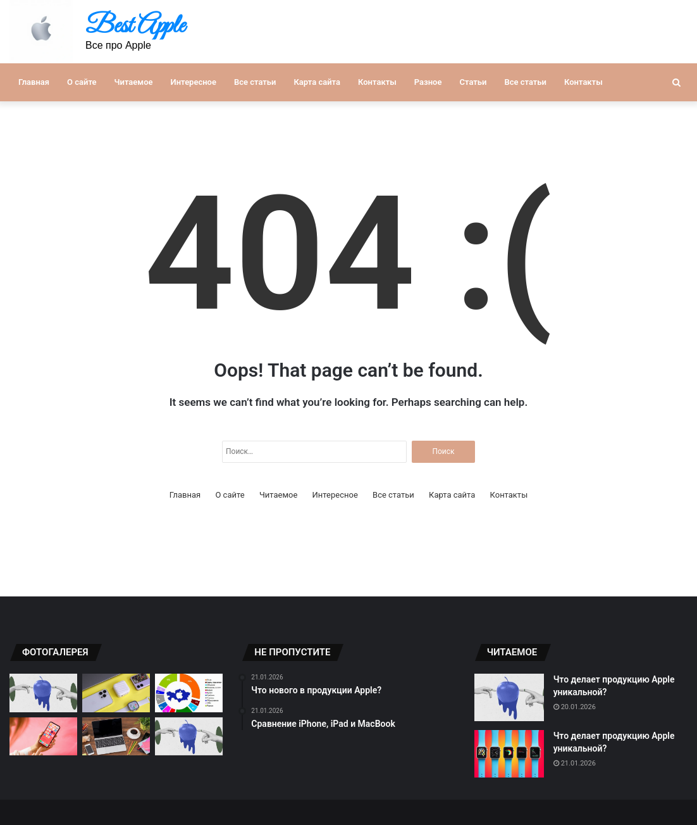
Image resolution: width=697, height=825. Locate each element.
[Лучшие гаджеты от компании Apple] (116, 693)
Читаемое (133, 82)
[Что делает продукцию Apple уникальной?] (509, 697)
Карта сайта (316, 82)
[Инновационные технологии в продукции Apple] (43, 736)
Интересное (193, 82)
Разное (428, 82)
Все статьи (255, 82)
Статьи (472, 82)
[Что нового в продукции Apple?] (43, 693)
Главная (33, 82)
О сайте (81, 82)
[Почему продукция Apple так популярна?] (189, 693)
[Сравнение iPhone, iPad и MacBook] (116, 736)
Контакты (377, 82)
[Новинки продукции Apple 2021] (189, 736)
